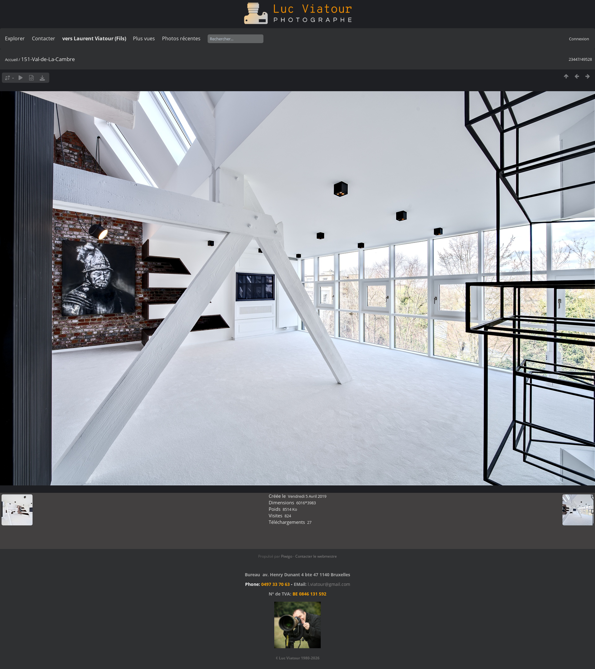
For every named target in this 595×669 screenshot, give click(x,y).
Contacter (43, 38)
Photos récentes (181, 38)
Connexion (579, 39)
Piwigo (286, 556)
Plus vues (144, 38)
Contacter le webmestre (316, 556)
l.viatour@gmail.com (329, 584)
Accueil (11, 59)
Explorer (15, 38)
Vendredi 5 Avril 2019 (307, 496)
